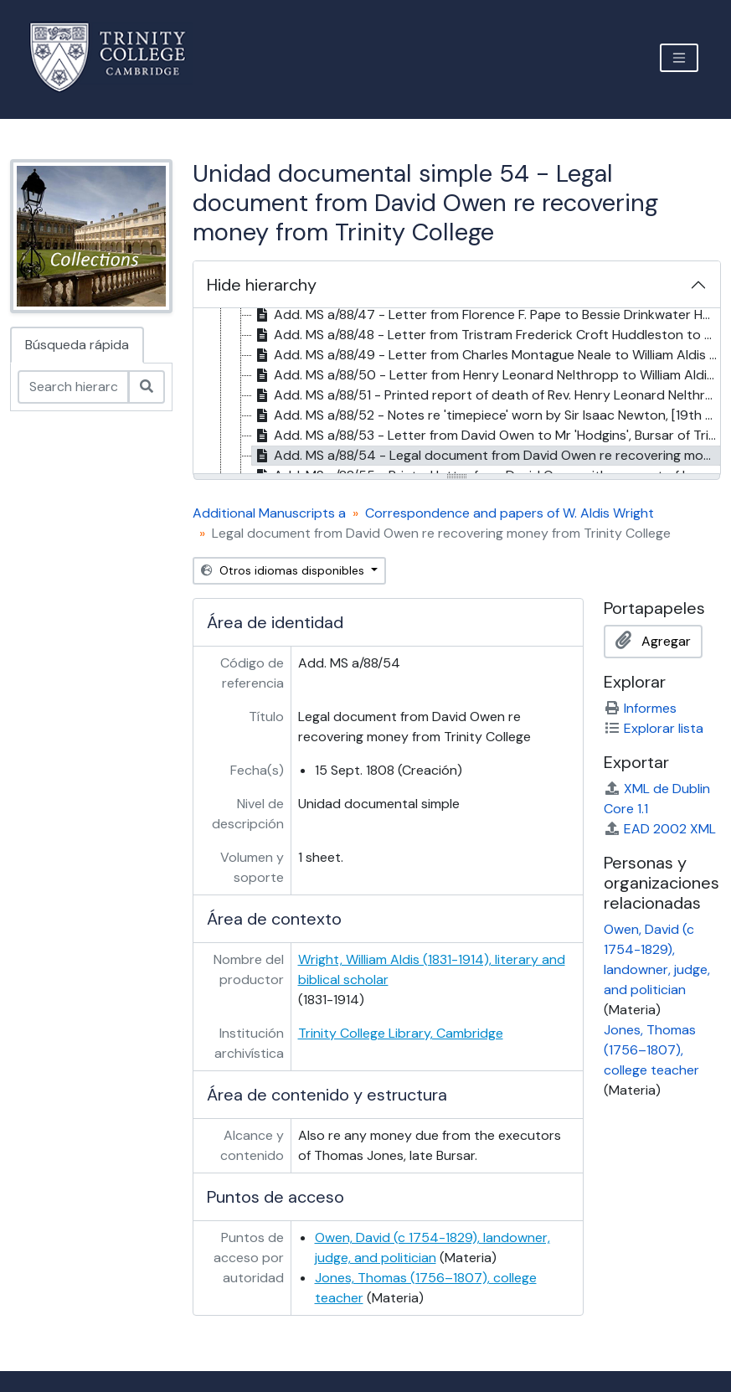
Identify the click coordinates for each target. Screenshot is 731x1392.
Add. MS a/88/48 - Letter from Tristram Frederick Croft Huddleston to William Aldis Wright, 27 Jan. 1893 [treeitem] (486, 335)
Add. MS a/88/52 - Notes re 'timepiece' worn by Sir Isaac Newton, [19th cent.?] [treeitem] (486, 415)
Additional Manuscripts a (269, 513)
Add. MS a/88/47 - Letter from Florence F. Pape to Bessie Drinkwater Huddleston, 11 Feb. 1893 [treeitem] (486, 315)
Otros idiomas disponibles (284, 570)
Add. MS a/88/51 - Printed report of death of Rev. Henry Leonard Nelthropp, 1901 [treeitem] (486, 395)
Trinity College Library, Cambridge (400, 1033)
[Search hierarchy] (73, 387)
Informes (640, 708)
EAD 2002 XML (660, 829)
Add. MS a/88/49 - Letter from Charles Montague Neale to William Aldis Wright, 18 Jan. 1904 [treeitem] (486, 355)
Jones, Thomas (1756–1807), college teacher (651, 1050)
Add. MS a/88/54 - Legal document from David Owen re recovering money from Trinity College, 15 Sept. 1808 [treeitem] (486, 456)
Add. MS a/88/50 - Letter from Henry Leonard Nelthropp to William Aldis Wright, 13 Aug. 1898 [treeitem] (486, 375)
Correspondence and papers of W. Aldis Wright (509, 513)
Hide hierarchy (262, 285)
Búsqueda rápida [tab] (77, 344)
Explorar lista (653, 728)
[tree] (456, 392)
